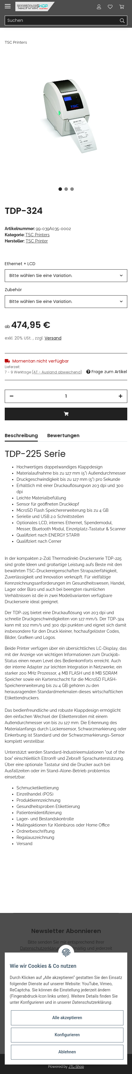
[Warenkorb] (121, 6)
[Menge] (66, 396)
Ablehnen (67, 1052)
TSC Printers (37, 234)
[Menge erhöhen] (120, 396)
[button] (99, 6)
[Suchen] (61, 21)
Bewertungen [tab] (63, 435)
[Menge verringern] (11, 396)
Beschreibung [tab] (21, 435)
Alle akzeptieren (67, 1017)
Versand (53, 338)
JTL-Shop (76, 1067)
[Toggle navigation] (8, 3)
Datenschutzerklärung (41, 948)
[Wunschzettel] (110, 6)
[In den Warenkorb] (66, 414)
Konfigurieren (67, 1034)
